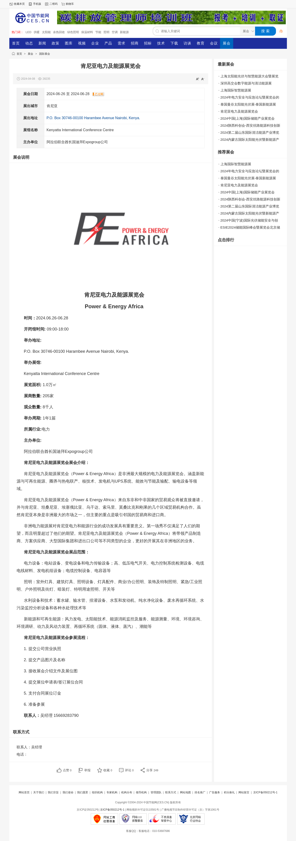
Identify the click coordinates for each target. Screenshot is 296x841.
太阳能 (46, 32)
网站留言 (243, 792)
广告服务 (214, 792)
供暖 (37, 32)
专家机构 (111, 792)
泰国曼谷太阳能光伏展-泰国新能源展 (248, 104)
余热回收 (59, 32)
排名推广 (200, 792)
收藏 (107, 770)
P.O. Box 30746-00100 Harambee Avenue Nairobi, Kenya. (93, 118)
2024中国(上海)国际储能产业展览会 (247, 118)
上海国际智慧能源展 (235, 90)
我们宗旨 (53, 792)
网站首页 (24, 792)
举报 (87, 770)
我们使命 (68, 792)
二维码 (53, 3)
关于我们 (38, 792)
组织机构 (97, 792)
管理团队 (156, 792)
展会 (30, 53)
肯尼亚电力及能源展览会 (239, 111)
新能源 (124, 32)
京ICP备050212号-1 (265, 792)
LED (28, 32)
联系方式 (170, 792)
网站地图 (185, 792)
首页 (19, 53)
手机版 (37, 3)
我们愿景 (82, 792)
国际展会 (44, 53)
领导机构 (141, 792)
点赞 (67, 770)
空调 (115, 32)
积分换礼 (229, 792)
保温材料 (87, 32)
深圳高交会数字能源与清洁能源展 (246, 83)
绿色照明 (73, 32)
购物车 (70, 3)
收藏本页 (19, 3)
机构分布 (126, 792)
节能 (98, 32)
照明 (106, 32)
